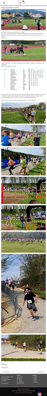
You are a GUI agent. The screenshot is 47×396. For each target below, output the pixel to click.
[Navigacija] (4, 3)
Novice (35, 380)
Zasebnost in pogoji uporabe (20, 392)
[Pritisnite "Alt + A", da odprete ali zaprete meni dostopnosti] (39, 394)
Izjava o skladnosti (29, 392)
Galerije (35, 379)
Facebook (35, 382)
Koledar (35, 378)
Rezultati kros (4, 364)
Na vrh (45, 394)
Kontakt (35, 377)
